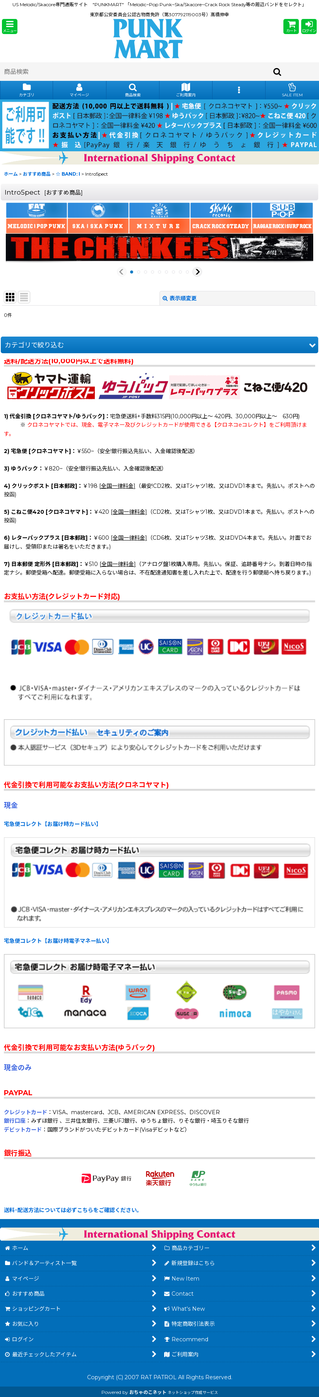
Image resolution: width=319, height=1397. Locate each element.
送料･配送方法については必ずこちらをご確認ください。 (73, 1210)
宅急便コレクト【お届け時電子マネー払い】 (58, 940)
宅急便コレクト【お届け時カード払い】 (52, 824)
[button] (9, 26)
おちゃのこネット (147, 1392)
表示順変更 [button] (180, 298)
